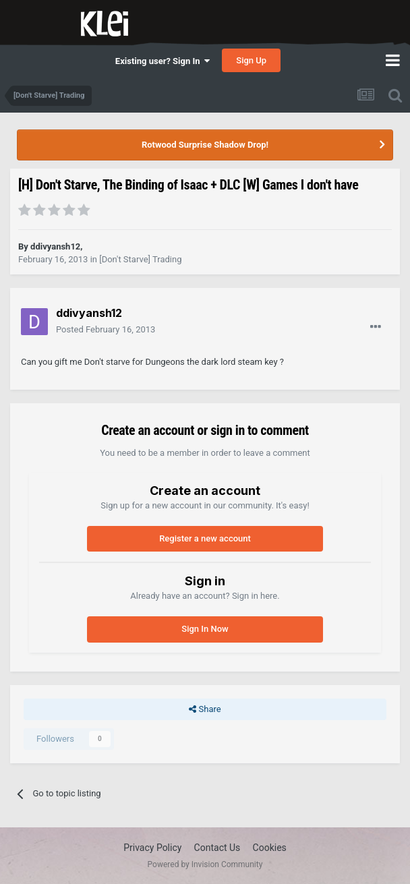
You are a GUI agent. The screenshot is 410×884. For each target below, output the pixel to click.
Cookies (270, 847)
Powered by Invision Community (205, 864)
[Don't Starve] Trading (140, 259)
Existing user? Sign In (162, 61)
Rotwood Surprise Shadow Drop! (205, 145)
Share (205, 709)
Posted (105, 329)
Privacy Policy (152, 847)
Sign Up (251, 60)
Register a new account (205, 538)
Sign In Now (204, 629)
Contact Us (217, 847)
